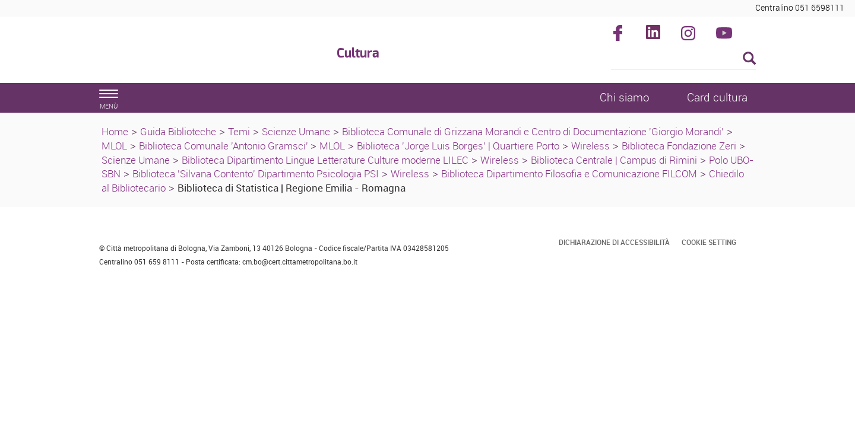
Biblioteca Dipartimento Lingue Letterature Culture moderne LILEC (325, 160)
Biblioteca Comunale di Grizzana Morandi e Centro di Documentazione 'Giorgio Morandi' (533, 131)
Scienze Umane (296, 131)
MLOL (114, 145)
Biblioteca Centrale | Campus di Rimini (614, 160)
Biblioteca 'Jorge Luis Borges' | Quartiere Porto (458, 145)
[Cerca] (683, 59)
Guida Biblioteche (178, 131)
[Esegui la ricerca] (749, 59)
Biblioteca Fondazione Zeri (679, 145)
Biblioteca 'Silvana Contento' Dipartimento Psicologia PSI (255, 173)
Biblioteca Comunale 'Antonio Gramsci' (225, 145)
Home (115, 131)
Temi (239, 131)
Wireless (590, 145)
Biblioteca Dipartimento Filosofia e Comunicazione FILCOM (569, 173)
